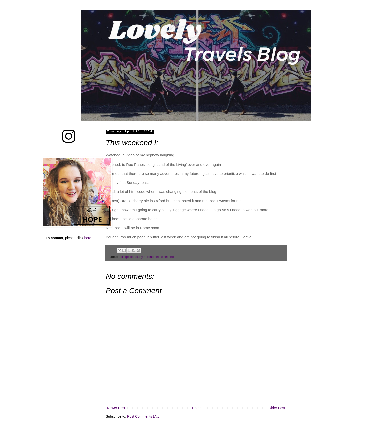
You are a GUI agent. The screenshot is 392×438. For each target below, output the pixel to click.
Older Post (276, 408)
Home (196, 408)
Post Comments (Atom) (145, 416)
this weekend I (165, 257)
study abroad (144, 257)
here (87, 238)
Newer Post (116, 408)
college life (126, 257)
